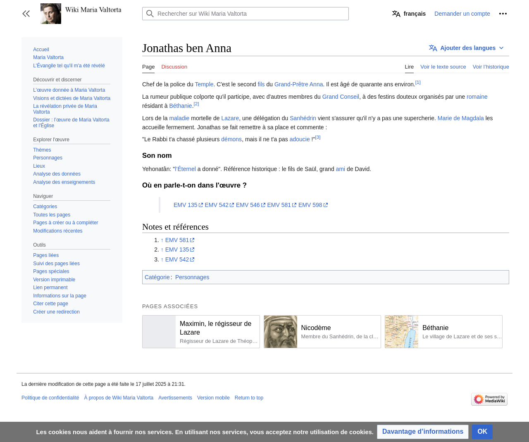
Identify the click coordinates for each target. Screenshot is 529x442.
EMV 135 (186, 205)
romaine (477, 96)
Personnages (192, 277)
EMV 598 (310, 205)
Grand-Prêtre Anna (298, 84)
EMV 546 (248, 205)
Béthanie (180, 105)
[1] (418, 82)
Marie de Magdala (461, 118)
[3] (317, 137)
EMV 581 (279, 205)
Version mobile (213, 398)
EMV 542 (217, 205)
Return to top (249, 398)
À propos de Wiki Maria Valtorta (118, 398)
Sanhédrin (303, 118)
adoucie (300, 139)
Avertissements (175, 398)
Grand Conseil (341, 96)
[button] (26, 13)
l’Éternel (185, 169)
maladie (179, 118)
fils (260, 84)
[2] (196, 104)
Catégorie (157, 277)
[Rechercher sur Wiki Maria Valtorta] (245, 13)
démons (231, 139)
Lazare (230, 118)
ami (341, 169)
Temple (204, 84)
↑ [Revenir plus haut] (162, 240)
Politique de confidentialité (50, 398)
